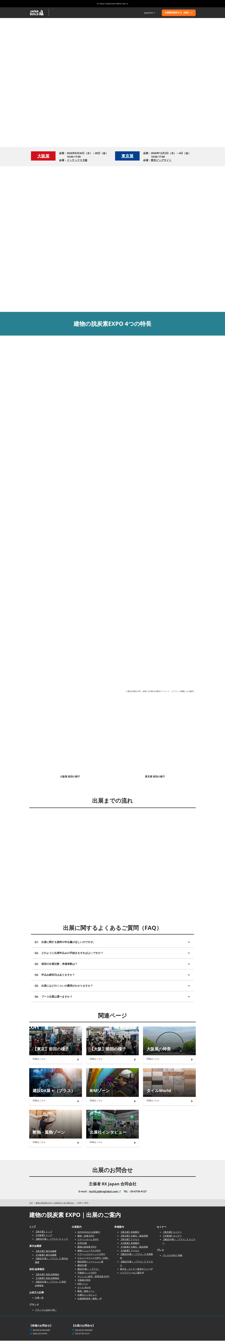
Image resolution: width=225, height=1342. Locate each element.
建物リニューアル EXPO (89, 1251)
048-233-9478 (40, 1335)
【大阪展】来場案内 (129, 1244)
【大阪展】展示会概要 (46, 1256)
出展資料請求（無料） (88, 1299)
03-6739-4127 (82, 1335)
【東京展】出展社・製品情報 (134, 1237)
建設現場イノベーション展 (90, 1262)
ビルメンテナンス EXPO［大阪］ (93, 1259)
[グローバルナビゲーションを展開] (112, 3)
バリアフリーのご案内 (130, 1274)
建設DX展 (82, 1266)
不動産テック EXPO (86, 1274)
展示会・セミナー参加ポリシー (135, 1270)
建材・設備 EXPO (85, 1237)
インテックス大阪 (77, 161)
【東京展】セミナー (172, 1233)
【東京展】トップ (43, 1232)
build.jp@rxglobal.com (103, 1192)
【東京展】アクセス (129, 1240)
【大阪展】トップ (43, 1236)
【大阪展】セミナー (172, 1237)
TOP (31, 1204)
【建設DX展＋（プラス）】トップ (51, 1240)
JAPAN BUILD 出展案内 (88, 1233)
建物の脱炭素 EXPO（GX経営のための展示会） (55, 1204)
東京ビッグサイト (161, 161)
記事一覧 (39, 1298)
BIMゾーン (82, 1285)
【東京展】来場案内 (129, 1233)
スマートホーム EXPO (88, 1240)
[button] (179, 13)
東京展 (127, 157)
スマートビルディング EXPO (91, 1255)
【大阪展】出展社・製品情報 (134, 1248)
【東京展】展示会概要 (46, 1252)
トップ (32, 1227)
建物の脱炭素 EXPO (86, 1248)
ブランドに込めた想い (46, 1311)
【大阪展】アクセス (129, 1251)
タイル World (84, 1288)
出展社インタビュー (87, 1296)
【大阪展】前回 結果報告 (47, 1279)
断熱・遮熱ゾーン (86, 1292)
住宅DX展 (82, 1244)
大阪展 (43, 157)
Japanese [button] (149, 13)
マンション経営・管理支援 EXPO (93, 1277)
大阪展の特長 (83, 1281)
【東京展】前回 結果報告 (47, 1275)
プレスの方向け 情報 (172, 1256)
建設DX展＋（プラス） (88, 1270)
